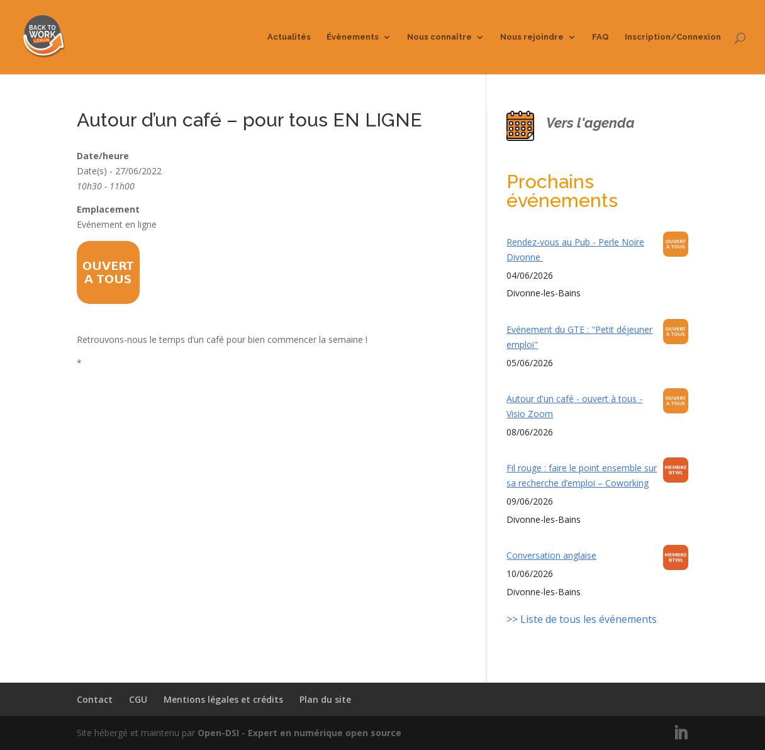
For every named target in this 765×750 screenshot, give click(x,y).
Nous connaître (439, 37)
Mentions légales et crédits (223, 699)
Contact (95, 699)
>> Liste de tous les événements (581, 619)
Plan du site (325, 699)
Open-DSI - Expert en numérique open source (299, 733)
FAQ (600, 37)
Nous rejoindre (532, 37)
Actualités (289, 37)
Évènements (353, 37)
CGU (138, 699)
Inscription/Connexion (673, 37)
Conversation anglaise (551, 555)
